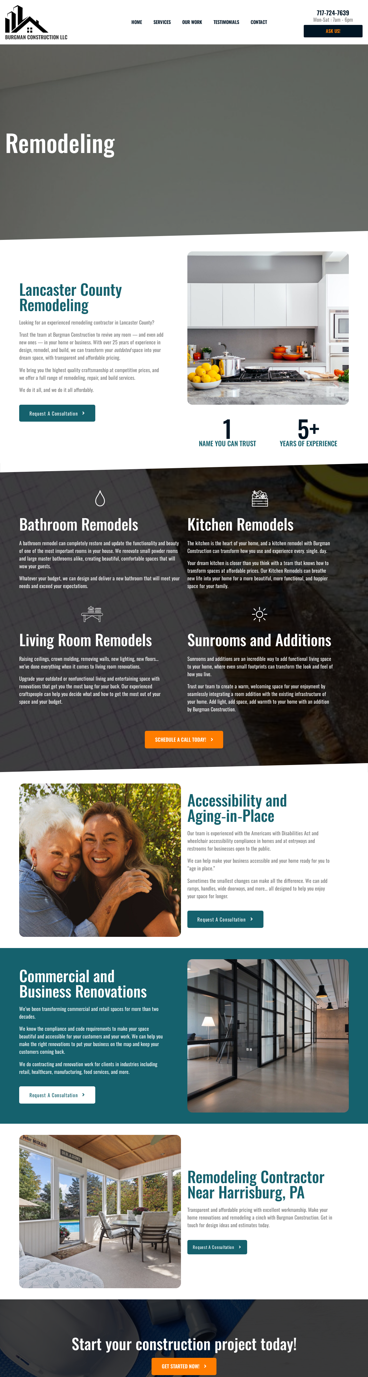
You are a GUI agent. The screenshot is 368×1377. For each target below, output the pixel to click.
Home (136, 22)
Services (162, 22)
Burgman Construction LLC (36, 37)
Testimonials (226, 22)
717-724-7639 (333, 12)
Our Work (192, 22)
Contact (259, 22)
